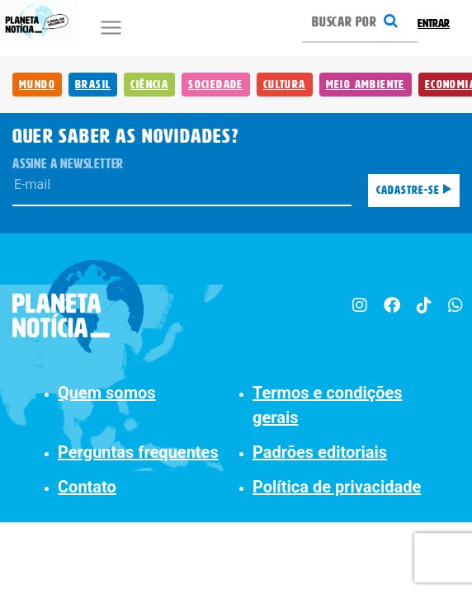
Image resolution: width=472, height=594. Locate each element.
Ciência (149, 84)
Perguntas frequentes (138, 452)
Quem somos (107, 393)
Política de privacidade (337, 487)
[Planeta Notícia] (78, 307)
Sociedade (215, 84)
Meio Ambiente (365, 84)
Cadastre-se (413, 190)
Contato (87, 487)
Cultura (284, 84)
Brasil (93, 84)
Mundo (37, 84)
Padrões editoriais (320, 452)
